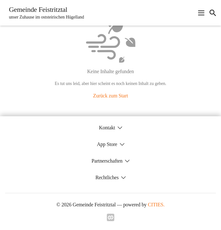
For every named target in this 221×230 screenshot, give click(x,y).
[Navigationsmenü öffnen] (201, 13)
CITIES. (156, 204)
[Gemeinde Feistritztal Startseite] (44, 12)
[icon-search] (213, 13)
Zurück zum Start (110, 95)
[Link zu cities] (110, 219)
